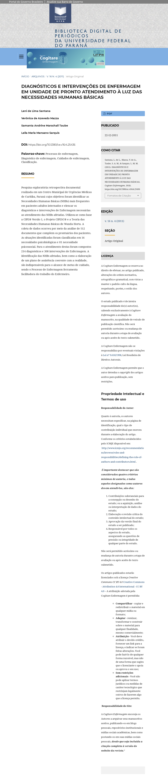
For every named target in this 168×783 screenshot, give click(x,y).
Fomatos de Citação (119, 195)
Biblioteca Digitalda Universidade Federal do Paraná (93, 38)
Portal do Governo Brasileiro (26, 1)
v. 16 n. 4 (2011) (55, 76)
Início (25, 76)
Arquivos (38, 76)
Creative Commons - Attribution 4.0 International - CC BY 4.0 (122, 586)
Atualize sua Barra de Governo (65, 1)
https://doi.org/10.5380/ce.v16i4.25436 (51, 144)
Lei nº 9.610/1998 (112, 355)
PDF (109, 113)
